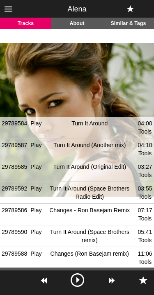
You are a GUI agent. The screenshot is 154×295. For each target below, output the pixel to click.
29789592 (14, 188)
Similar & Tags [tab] (128, 23)
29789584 (14, 123)
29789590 (14, 232)
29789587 (14, 145)
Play (35, 123)
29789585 (14, 166)
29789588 (14, 253)
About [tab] (76, 23)
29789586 (14, 210)
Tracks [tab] (26, 23)
